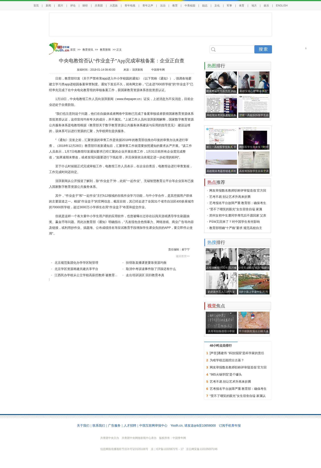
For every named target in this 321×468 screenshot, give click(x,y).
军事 (229, 5)
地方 (254, 5)
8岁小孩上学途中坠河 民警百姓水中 (253, 292)
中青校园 (190, 5)
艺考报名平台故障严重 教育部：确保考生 (237, 203)
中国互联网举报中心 (153, 425)
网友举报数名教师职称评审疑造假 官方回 (237, 190)
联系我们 (99, 425)
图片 (60, 5)
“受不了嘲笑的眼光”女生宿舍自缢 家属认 (238, 396)
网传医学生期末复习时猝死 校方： (254, 147)
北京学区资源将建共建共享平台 (76, 269)
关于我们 (83, 425)
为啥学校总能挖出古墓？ (227, 360)
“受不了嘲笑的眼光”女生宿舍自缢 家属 (235, 209)
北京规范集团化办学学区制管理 (76, 262)
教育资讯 (87, 49)
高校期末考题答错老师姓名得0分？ (221, 172)
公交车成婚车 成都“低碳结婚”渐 (253, 268)
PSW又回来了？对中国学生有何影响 (234, 221)
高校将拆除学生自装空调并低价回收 (254, 172)
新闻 (48, 5)
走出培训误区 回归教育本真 (145, 275)
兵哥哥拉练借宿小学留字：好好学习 (221, 332)
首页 (36, 5)
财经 (85, 5)
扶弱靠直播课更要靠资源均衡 (146, 262)
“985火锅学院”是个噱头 (226, 374)
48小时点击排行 (221, 345)
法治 (162, 5)
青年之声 (147, 5)
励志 (205, 5)
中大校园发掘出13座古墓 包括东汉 (254, 332)
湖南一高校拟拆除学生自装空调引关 (254, 116)
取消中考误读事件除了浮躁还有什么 (151, 269)
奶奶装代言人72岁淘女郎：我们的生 (221, 292)
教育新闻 (105, 49)
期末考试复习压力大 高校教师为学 (221, 92)
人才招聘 (130, 425)
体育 (241, 5)
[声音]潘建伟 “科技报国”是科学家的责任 (237, 353)
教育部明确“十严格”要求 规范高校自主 (235, 228)
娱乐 (266, 5)
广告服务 (114, 425)
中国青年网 (158, 69)
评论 (73, 5)
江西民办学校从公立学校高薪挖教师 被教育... (86, 275)
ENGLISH (282, 5)
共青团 (99, 5)
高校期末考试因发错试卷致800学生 (221, 116)
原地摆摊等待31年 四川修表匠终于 (221, 268)
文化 (217, 5)
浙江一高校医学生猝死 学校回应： (221, 147)
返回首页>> (183, 256)
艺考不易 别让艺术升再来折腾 (230, 196)
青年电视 (130, 5)
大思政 (114, 5)
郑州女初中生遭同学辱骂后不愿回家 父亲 (237, 215)
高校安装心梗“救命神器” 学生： (254, 92)
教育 (175, 5)
